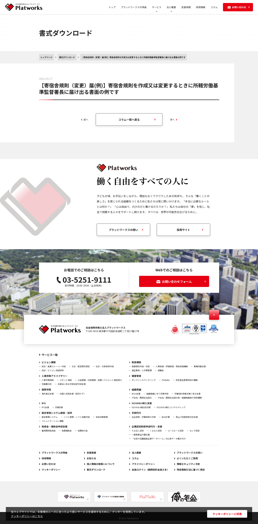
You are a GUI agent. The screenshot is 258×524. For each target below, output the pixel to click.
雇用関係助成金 (49, 430)
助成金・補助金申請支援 (54, 426)
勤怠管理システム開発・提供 (57, 412)
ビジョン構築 (49, 362)
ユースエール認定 (176, 430)
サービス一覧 (50, 355)
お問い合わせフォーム (181, 281)
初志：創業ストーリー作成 (54, 366)
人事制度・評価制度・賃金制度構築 (172, 366)
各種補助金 (67, 430)
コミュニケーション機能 (53, 420)
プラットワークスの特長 (134, 7)
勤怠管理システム (50, 416)
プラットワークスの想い (123, 230)
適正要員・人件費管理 (142, 370)
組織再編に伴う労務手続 (157, 393)
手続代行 (136, 412)
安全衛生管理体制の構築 (187, 380)
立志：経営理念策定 (81, 366)
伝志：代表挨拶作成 (105, 366)
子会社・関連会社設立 (142, 397)
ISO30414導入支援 (142, 403)
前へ (84, 119)
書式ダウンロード (96, 469)
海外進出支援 (48, 393)
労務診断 (59, 407)
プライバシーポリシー (143, 464)
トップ (112, 7)
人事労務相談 (48, 380)
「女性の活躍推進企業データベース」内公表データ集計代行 (159, 438)
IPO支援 (45, 407)
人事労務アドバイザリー (54, 376)
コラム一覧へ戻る (129, 120)
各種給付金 (83, 430)
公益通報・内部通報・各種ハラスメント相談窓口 (100, 380)
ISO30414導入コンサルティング (171, 407)
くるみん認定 (156, 430)
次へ (173, 119)
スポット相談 (66, 380)
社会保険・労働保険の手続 (144, 416)
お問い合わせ (49, 464)
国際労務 (46, 389)
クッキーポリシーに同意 (227, 514)
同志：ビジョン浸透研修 (53, 370)
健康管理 (136, 376)
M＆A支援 (136, 393)
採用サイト (183, 230)
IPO (44, 403)
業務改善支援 (200, 366)
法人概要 (171, 7)
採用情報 (200, 7)
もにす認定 (195, 430)
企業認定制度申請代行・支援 (147, 426)
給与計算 (166, 416)
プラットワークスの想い (189, 452)
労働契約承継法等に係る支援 (187, 393)
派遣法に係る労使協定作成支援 (72, 384)
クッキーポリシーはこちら (27, 516)
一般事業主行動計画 (141, 434)
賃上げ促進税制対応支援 (187, 416)
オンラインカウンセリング (144, 380)
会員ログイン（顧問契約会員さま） (150, 469)
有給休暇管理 (102, 416)
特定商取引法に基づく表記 (191, 469)
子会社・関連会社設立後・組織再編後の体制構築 (180, 397)
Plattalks (166, 380)
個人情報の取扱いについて (101, 464)
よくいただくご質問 (187, 458)
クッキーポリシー (51, 469)
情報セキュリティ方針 (188, 464)
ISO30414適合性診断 (141, 407)
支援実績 (186, 7)
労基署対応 (47, 384)
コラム (214, 7)
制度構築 (136, 362)
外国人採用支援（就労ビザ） (73, 393)
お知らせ (91, 458)
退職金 (161, 370)
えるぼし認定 (138, 430)
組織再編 (136, 389)
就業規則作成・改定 (141, 366)
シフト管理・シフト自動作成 (77, 416)
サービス (156, 7)
